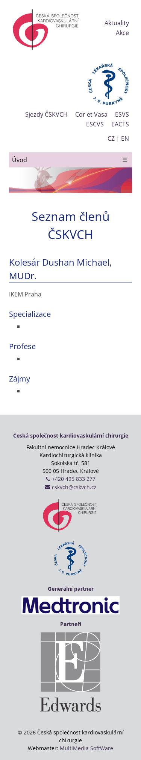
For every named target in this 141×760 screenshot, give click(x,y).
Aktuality (117, 23)
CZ (111, 138)
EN (125, 138)
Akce (122, 33)
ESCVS (95, 124)
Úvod (19, 160)
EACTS (120, 124)
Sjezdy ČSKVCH (46, 114)
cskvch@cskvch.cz (74, 487)
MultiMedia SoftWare (86, 748)
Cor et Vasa (91, 114)
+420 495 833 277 (74, 478)
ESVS (122, 114)
